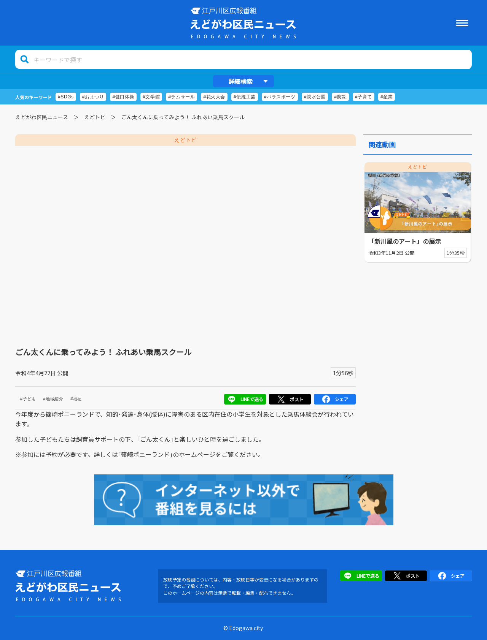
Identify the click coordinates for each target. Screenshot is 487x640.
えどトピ (94, 117)
